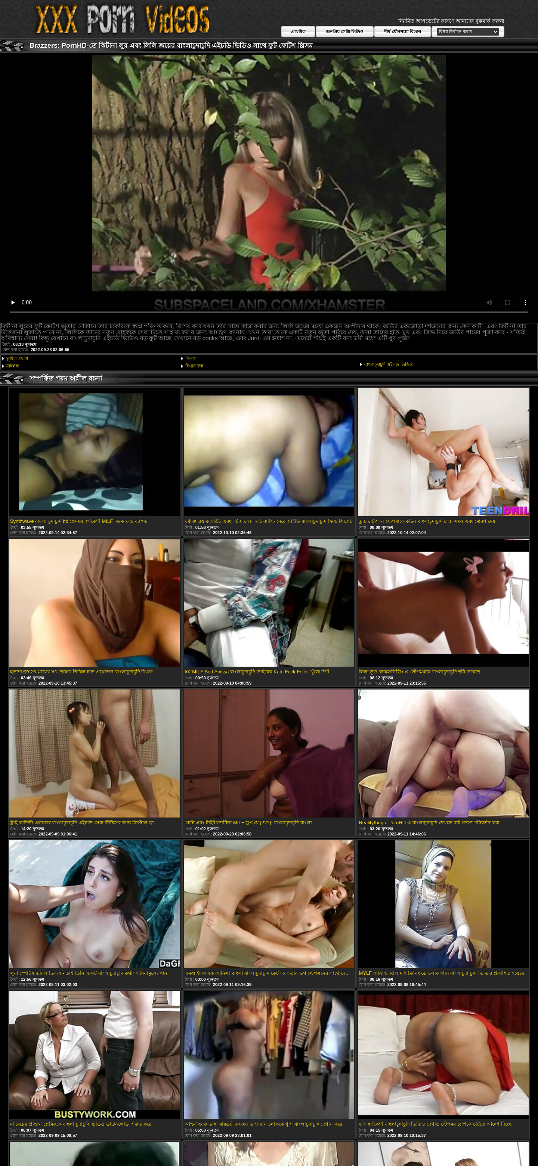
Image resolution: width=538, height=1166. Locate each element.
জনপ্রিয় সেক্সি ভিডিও (345, 31)
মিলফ (190, 358)
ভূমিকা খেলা (17, 358)
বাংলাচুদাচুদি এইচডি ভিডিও (388, 364)
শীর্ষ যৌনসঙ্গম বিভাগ (402, 31)
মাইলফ (12, 366)
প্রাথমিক (298, 31)
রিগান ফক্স (194, 366)
